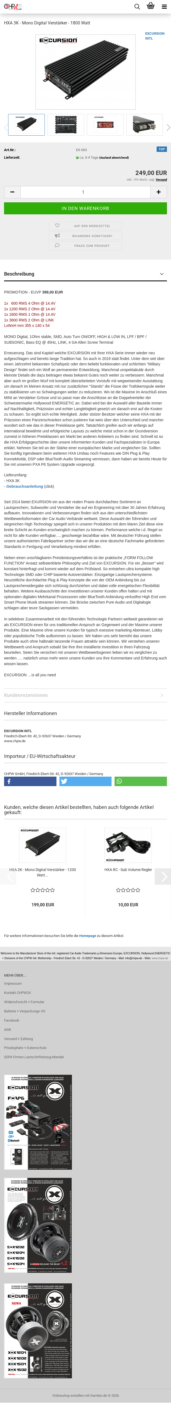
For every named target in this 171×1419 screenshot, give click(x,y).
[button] (12, 192)
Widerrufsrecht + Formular (24, 1002)
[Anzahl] (85, 192)
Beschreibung (19, 274)
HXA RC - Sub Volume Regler (128, 870)
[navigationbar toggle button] (164, 7)
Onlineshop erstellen (68, 1396)
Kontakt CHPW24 (17, 993)
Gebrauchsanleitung (25, 486)
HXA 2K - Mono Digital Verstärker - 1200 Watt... (42, 872)
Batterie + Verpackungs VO (24, 1011)
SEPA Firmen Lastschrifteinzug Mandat (34, 1057)
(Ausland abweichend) (114, 158)
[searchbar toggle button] (137, 7)
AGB (7, 1030)
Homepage (87, 936)
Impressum (13, 983)
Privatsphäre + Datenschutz (25, 1048)
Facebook (11, 1020)
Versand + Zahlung (18, 1039)
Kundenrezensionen (26, 695)
